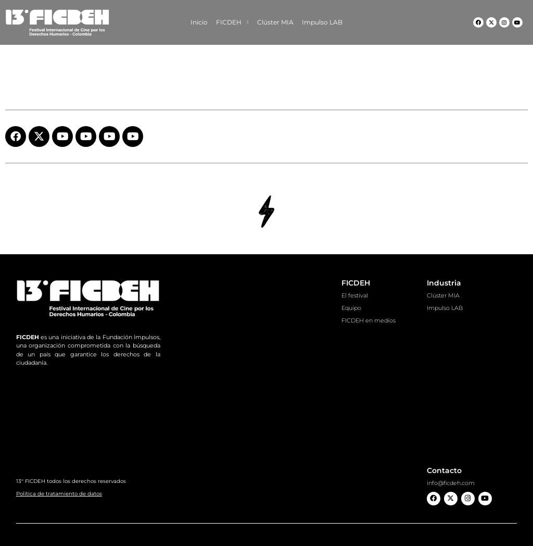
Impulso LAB (322, 22)
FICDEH (232, 22)
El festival (354, 295)
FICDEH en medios (368, 320)
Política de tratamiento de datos (59, 493)
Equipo (351, 308)
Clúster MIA (275, 22)
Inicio (199, 22)
